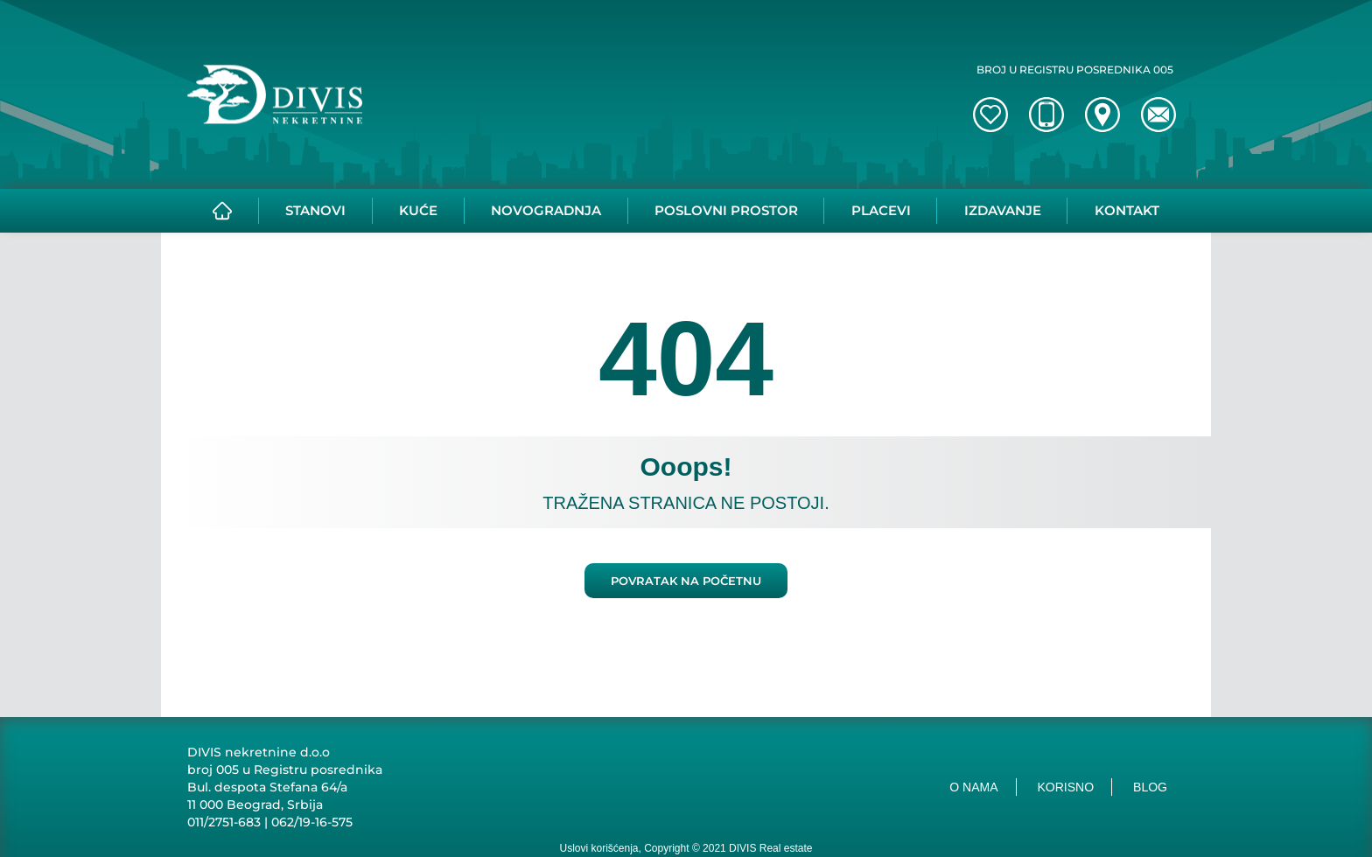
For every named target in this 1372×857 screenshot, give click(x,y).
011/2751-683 (224, 822)
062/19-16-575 (312, 822)
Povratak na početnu (686, 581)
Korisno (1066, 787)
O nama (973, 787)
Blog (1150, 787)
